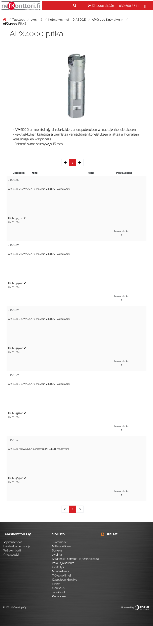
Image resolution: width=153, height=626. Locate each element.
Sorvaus (57, 550)
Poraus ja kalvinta (63, 563)
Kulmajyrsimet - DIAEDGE (67, 19)
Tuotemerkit (60, 542)
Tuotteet (19, 19)
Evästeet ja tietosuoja (16, 546)
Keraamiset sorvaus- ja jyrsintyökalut (75, 558)
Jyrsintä (37, 19)
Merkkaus (58, 588)
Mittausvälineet (62, 546)
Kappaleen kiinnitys (64, 579)
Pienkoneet (59, 596)
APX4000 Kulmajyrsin (108, 19)
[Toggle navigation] (144, 5)
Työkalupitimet (61, 575)
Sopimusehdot (12, 542)
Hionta (56, 583)
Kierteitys (58, 567)
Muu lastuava (60, 571)
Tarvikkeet (58, 592)
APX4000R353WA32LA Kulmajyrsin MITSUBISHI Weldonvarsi (39, 384)
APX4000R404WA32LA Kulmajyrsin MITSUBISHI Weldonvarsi (38, 449)
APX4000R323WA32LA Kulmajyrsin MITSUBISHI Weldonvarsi (39, 319)
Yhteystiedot (11, 554)
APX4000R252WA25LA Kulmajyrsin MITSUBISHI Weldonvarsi (39, 189)
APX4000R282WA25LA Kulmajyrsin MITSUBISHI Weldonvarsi (39, 254)
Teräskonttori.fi (12, 550)
